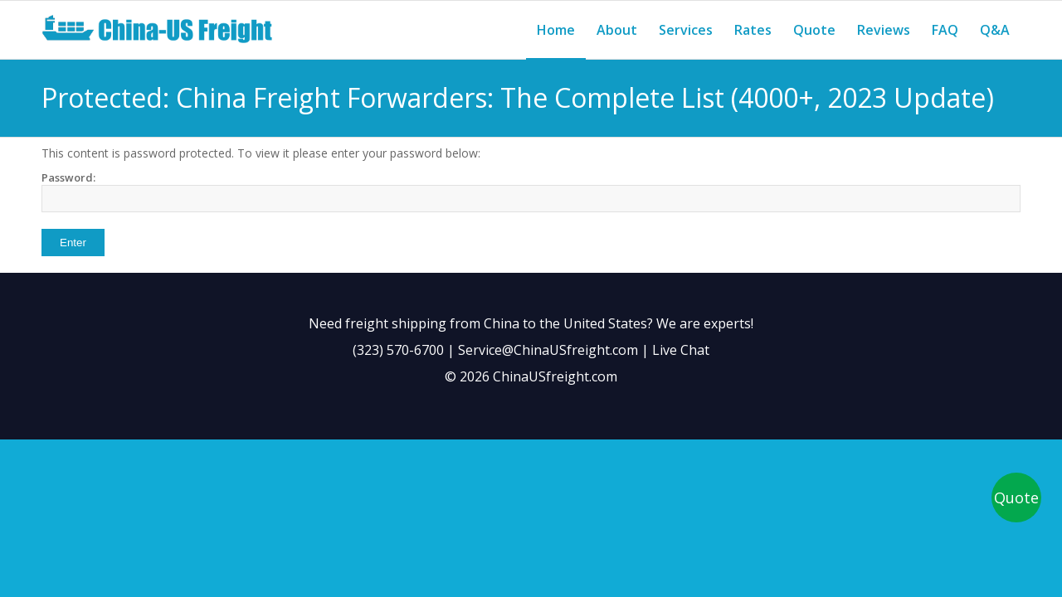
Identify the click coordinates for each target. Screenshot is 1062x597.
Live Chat (680, 350)
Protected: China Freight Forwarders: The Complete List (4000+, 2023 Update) (517, 97)
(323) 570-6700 (398, 350)
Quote (1016, 497)
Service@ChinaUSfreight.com (548, 350)
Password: (531, 191)
